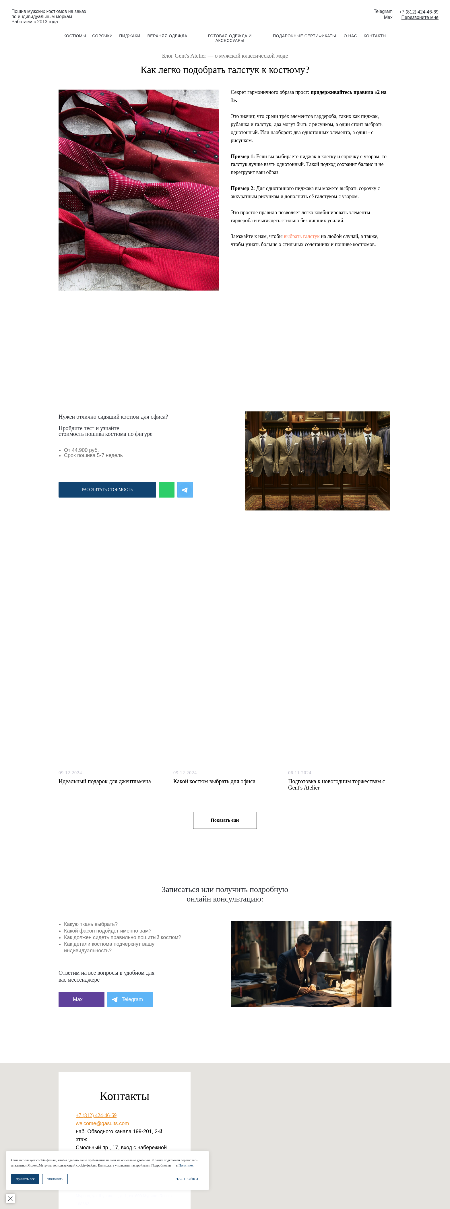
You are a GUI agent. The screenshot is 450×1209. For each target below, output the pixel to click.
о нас (350, 36)
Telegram (383, 11)
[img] (225, 14)
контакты (375, 36)
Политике (66, 1165)
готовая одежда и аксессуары (230, 38)
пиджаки (129, 36)
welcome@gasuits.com (102, 1123)
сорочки (102, 36)
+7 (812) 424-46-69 (96, 1115)
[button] (420, 17)
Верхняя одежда (167, 36)
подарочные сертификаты (304, 36)
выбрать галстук (302, 236)
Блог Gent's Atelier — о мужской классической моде (225, 56)
